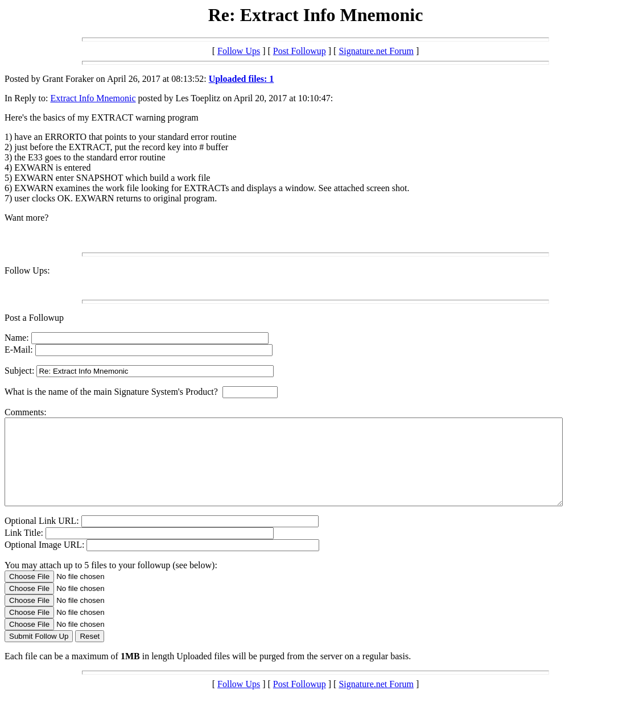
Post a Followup (34, 318)
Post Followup (299, 51)
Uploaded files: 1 (241, 79)
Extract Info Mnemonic (92, 98)
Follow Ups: (27, 270)
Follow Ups (238, 51)
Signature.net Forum (376, 51)
